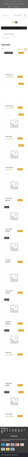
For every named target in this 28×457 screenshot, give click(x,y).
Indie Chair (8, 352)
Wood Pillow (8, 136)
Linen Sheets (8, 198)
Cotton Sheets (9, 290)
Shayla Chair (8, 383)
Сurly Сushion (9, 167)
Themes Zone (14, 455)
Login (10, 6)
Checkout (14, 1)
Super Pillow (8, 229)
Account (9, 1)
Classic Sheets (9, 105)
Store (20, 1)
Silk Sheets (8, 260)
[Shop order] (9, 38)
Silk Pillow (8, 321)
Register (16, 6)
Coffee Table (8, 414)
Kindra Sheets (9, 75)
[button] (22, 28)
